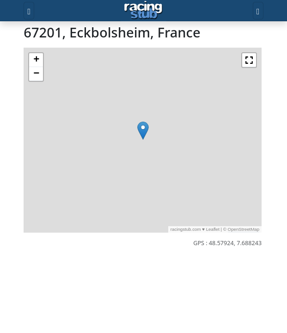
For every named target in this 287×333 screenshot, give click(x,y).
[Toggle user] (258, 10)
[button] (143, 130)
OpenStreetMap (244, 229)
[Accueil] (143, 10)
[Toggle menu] (29, 10)
